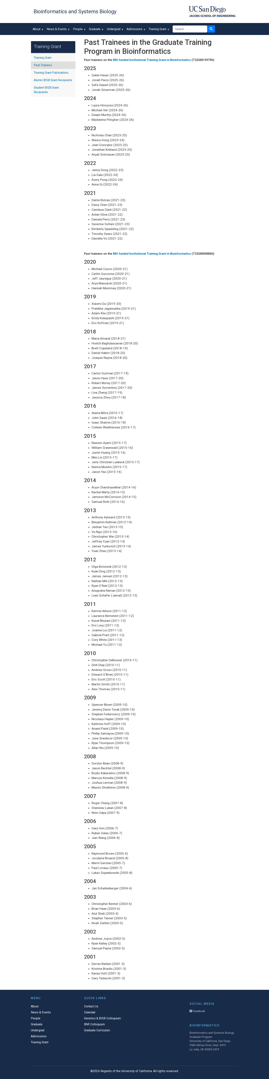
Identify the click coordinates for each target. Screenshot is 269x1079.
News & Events (57, 30)
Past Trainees (43, 65)
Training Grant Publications (51, 72)
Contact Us (91, 1006)
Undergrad (114, 30)
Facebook (197, 1011)
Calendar (89, 1012)
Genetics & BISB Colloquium (102, 1018)
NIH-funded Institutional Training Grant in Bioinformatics (152, 60)
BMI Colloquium (94, 1024)
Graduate (95, 30)
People (78, 30)
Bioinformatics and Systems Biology (75, 11)
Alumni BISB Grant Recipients (53, 80)
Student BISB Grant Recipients (46, 90)
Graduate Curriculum (97, 1030)
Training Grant (158, 30)
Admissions (135, 30)
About (37, 30)
